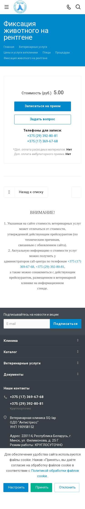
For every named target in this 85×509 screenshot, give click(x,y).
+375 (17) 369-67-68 (42, 141)
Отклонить (67, 487)
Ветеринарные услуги (22, 363)
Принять (42, 487)
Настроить (16, 487)
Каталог (10, 352)
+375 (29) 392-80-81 (42, 136)
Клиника (11, 341)
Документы (13, 374)
